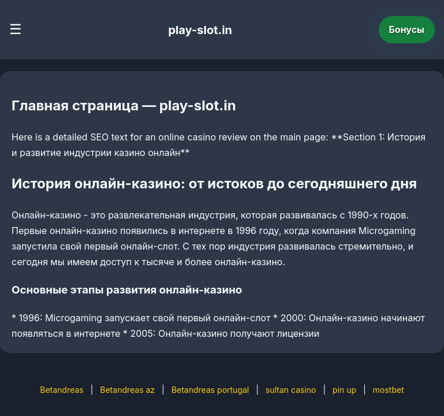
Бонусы (407, 29)
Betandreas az (127, 390)
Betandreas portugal (210, 390)
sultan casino (290, 390)
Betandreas (61, 390)
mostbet (388, 390)
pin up (344, 390)
